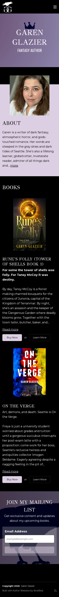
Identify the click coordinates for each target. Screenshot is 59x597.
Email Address (16, 531)
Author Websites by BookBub (28, 590)
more (14, 165)
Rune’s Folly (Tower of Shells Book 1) (26, 261)
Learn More (39, 337)
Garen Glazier (28, 586)
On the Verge (18, 406)
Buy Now (12, 337)
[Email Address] (29, 539)
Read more (10, 329)
